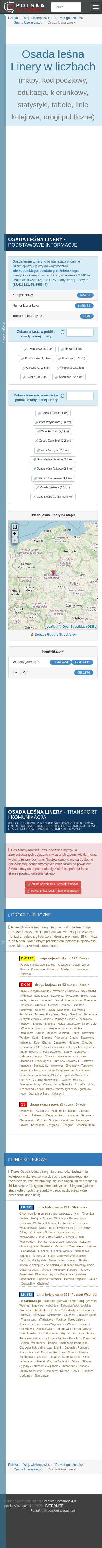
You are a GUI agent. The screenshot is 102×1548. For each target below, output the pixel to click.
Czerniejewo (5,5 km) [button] (38, 349)
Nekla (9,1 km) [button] (72, 349)
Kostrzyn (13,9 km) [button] (71, 358)
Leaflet (51, 627)
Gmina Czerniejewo (27, 22)
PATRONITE (54, 1506)
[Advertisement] (51, 183)
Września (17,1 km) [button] (70, 368)
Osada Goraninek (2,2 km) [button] (53, 440)
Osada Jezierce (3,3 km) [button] (53, 487)
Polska (13, 18)
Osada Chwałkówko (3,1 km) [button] (53, 478)
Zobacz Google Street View (56, 634)
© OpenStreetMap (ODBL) (78, 627)
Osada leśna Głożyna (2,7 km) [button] (53, 459)
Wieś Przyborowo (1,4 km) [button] (53, 422)
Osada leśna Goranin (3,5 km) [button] (53, 496)
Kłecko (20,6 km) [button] (35, 377)
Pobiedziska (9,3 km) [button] (36, 358)
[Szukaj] (66, 7)
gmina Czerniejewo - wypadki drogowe (53, 884)
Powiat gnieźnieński (69, 18)
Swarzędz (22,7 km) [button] (69, 377)
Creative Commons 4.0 (59, 1501)
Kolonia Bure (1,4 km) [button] (53, 413)
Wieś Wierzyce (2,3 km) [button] (53, 450)
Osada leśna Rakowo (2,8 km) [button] (53, 468)
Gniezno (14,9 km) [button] (35, 368)
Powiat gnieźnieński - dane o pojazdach (53, 891)
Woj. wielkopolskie (36, 18)
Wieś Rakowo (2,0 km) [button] (53, 431)
